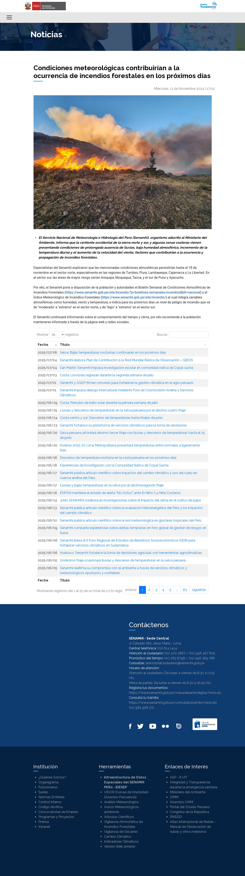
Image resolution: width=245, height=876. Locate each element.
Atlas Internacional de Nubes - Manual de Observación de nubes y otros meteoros (193, 827)
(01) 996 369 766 (202, 658)
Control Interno (49, 802)
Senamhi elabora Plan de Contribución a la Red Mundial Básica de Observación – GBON (126, 360)
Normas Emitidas (51, 797)
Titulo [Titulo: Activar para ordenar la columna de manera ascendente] (65, 345)
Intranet (44, 827)
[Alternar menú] (9, 17)
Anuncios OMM (181, 802)
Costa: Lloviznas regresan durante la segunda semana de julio (106, 375)
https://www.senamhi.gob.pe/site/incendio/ (134, 297)
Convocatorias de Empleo (58, 812)
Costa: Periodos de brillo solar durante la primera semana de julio (109, 403)
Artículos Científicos (119, 817)
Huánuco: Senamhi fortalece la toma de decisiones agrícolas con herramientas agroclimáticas (131, 553)
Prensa (43, 822)
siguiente (199, 590)
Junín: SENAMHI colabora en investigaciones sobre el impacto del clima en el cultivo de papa (130, 500)
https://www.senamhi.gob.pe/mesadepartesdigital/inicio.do (175, 693)
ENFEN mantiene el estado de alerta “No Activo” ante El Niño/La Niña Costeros (120, 493)
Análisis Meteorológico (121, 802)
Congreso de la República (189, 812)
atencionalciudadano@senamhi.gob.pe (175, 663)
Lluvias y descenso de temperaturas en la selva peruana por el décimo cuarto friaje (123, 410)
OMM (174, 797)
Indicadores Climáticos (121, 841)
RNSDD (176, 817)
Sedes (43, 792)
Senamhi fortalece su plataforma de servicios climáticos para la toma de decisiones (123, 425)
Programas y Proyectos (56, 817)
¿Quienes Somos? (52, 777)
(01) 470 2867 (174, 653)
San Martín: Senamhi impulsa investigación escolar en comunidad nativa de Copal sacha (126, 368)
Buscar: (183, 334)
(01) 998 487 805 (202, 653)
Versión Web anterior (119, 846)
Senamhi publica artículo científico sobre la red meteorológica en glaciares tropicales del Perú (130, 520)
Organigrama (48, 782)
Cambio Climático (117, 837)
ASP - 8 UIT (179, 777)
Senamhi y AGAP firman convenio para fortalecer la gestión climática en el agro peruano (126, 383)
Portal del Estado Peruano (190, 807)
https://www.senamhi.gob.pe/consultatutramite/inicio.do (173, 703)
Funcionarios (48, 787)
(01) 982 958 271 (141, 707)
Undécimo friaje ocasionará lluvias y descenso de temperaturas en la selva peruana (123, 560)
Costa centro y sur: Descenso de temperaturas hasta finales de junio (111, 418)
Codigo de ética (50, 807)
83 (185, 590)
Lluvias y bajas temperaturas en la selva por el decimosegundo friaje (112, 485)
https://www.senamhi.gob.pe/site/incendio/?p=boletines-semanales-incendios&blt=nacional (133, 292)
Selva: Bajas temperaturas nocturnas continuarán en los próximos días (113, 352)
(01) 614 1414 (167, 648)
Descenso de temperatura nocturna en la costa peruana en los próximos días (118, 458)
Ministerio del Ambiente (188, 792)
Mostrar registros (58, 334)
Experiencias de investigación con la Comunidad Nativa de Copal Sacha (114, 465)
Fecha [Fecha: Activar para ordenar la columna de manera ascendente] (43, 345)
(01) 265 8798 (174, 658)
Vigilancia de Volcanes (121, 832)
